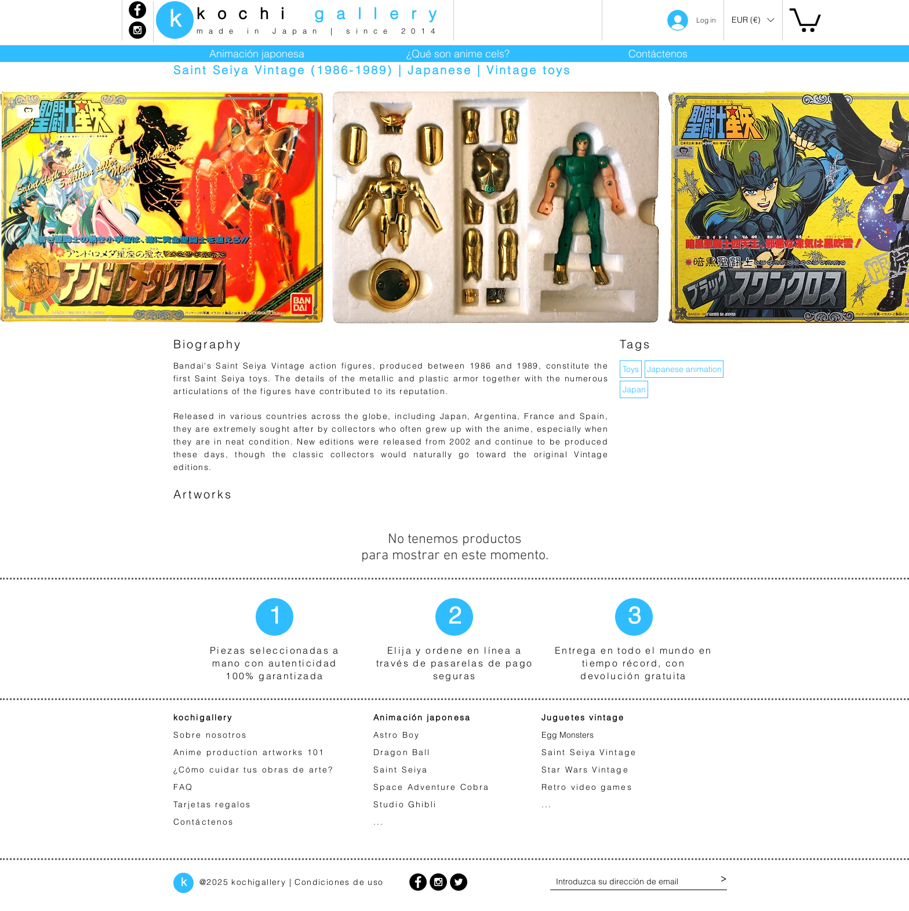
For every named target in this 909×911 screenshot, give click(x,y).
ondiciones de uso (342, 882)
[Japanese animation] (684, 369)
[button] (752, 20)
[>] (723, 879)
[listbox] (752, 20)
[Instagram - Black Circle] (137, 30)
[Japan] (634, 389)
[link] (805, 19)
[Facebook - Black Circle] (137, 10)
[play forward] (894, 207)
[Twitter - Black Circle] (458, 882)
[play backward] (14, 207)
